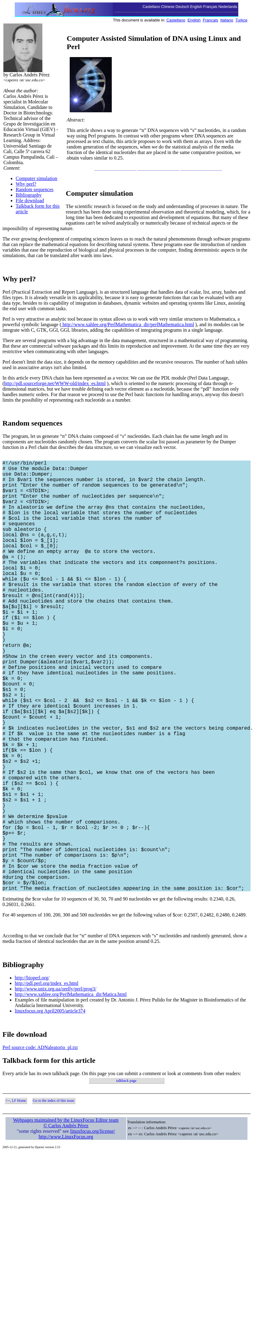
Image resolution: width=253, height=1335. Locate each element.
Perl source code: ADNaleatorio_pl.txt (40, 1143)
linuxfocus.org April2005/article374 (50, 1106)
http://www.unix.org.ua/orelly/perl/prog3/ (55, 1084)
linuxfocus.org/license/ (92, 1226)
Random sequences (34, 189)
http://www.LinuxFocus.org (66, 1232)
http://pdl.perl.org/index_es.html (46, 1079)
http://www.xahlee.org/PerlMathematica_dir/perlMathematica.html (127, 324)
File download (30, 200)
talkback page (126, 1176)
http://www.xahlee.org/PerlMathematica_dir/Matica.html (70, 1090)
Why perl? (26, 184)
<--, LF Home (16, 1196)
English (194, 20)
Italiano (226, 20)
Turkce (241, 20)
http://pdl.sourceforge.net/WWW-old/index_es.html (55, 383)
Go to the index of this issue (53, 1196)
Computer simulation (36, 178)
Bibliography (28, 195)
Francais (210, 20)
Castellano (175, 20)
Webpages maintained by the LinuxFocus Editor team (66, 1215)
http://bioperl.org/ (32, 1073)
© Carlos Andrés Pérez (65, 1221)
